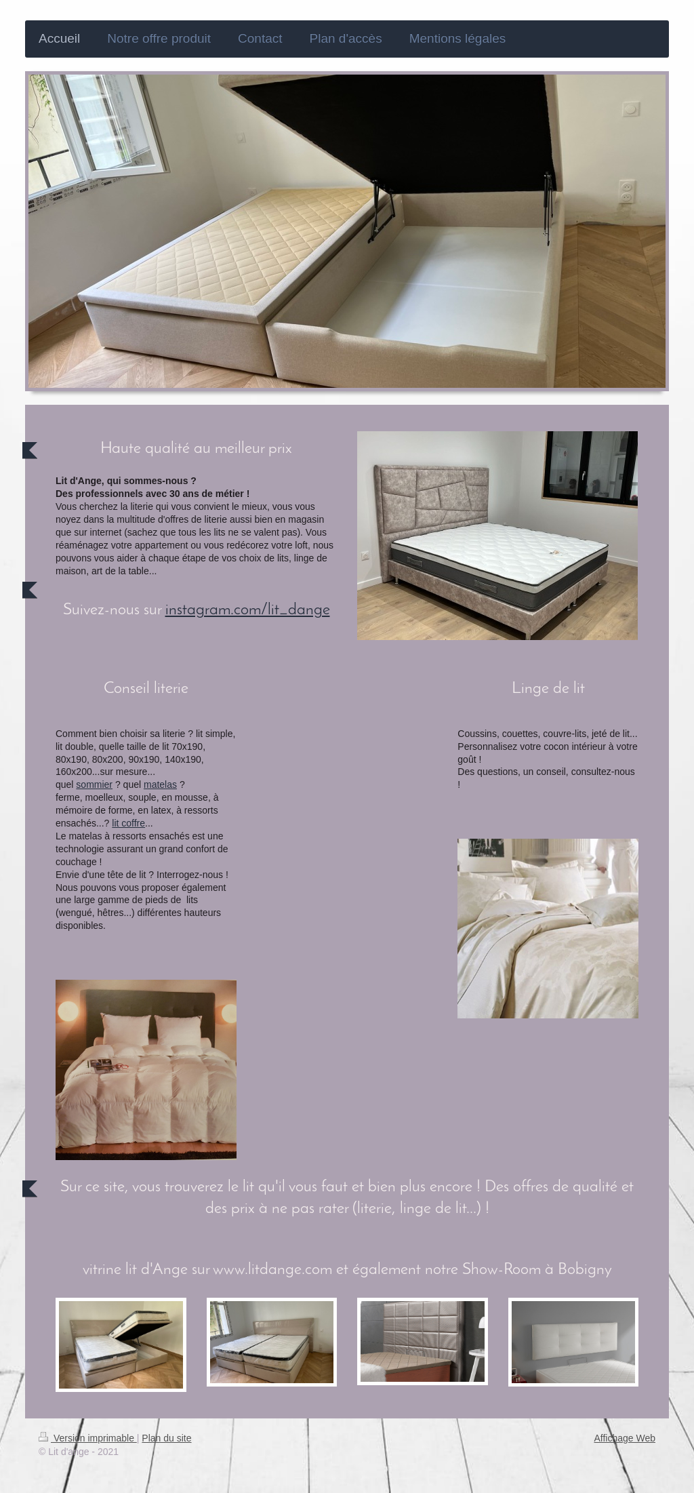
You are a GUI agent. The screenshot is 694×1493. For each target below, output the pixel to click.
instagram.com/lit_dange (247, 610)
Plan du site (166, 1438)
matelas (160, 784)
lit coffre (128, 823)
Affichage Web (624, 1438)
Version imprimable (88, 1438)
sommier (94, 784)
